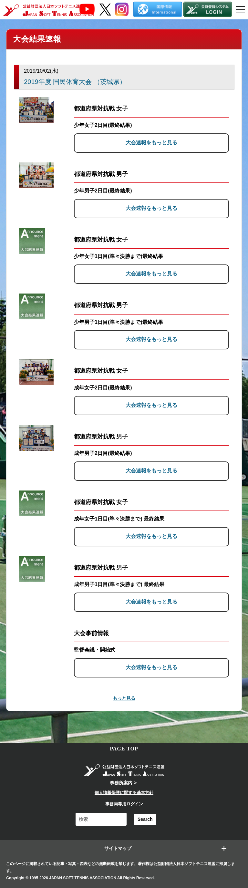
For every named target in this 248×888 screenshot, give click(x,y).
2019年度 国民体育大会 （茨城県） (75, 81)
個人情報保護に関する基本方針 (124, 792)
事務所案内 (121, 782)
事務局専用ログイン (124, 803)
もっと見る (124, 698)
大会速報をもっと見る (151, 142)
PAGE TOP (124, 748)
